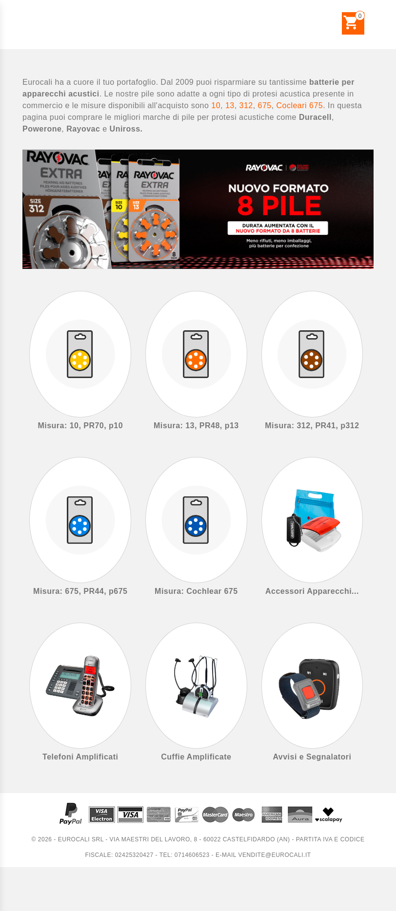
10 (215, 105)
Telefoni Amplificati (80, 757)
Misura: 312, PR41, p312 (312, 425)
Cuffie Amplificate (196, 757)
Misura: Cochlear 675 (196, 591)
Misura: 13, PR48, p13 (196, 425)
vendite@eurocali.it (274, 855)
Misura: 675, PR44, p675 (80, 591)
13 (230, 105)
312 (246, 105)
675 (265, 105)
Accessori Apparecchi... (312, 591)
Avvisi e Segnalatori (312, 757)
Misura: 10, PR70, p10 (80, 425)
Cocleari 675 (300, 105)
